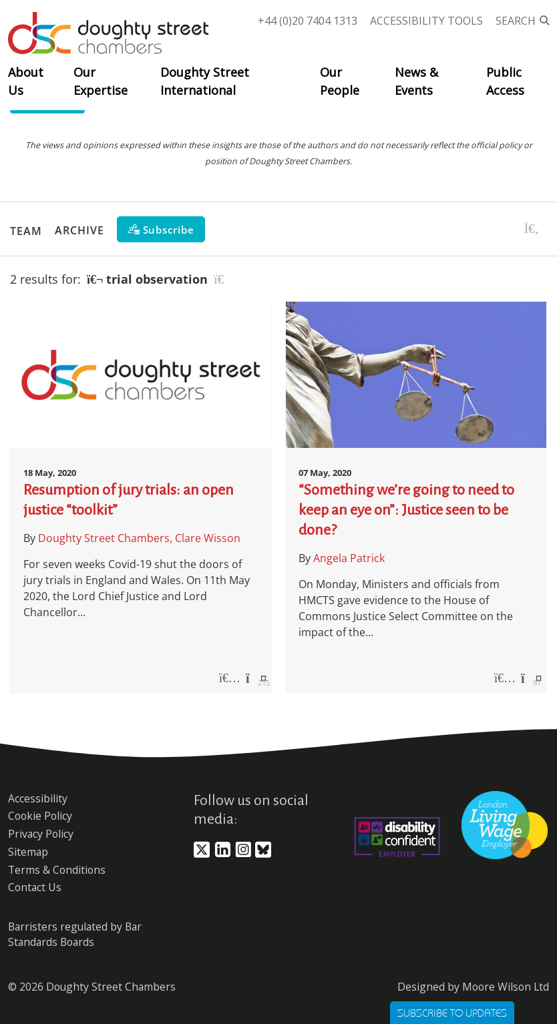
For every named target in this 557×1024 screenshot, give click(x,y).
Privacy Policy (40, 833)
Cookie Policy (40, 815)
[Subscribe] (161, 229)
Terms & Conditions (57, 869)
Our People (339, 81)
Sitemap (28, 851)
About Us (25, 81)
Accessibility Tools (426, 20)
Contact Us (34, 887)
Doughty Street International (204, 81)
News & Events (416, 81)
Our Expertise (100, 81)
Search (516, 20)
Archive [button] (79, 230)
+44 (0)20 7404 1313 (307, 20)
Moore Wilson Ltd (505, 986)
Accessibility (37, 798)
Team (26, 230)
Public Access (505, 81)
